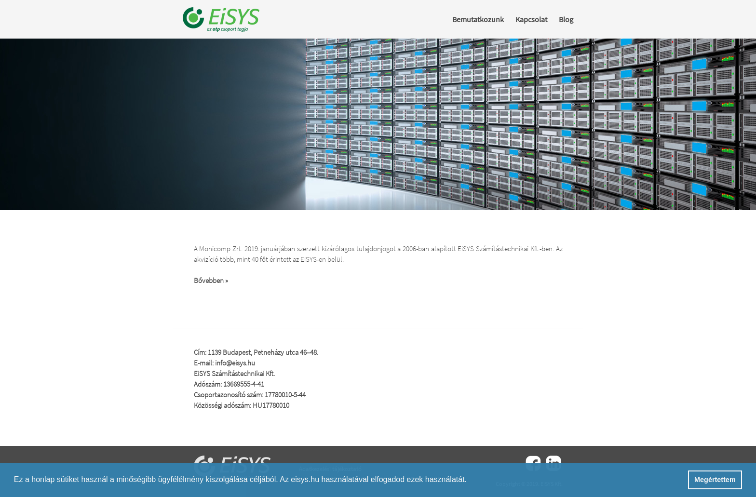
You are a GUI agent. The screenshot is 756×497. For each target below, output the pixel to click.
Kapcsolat (531, 19)
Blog (566, 19)
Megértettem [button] (715, 480)
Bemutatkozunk (478, 19)
